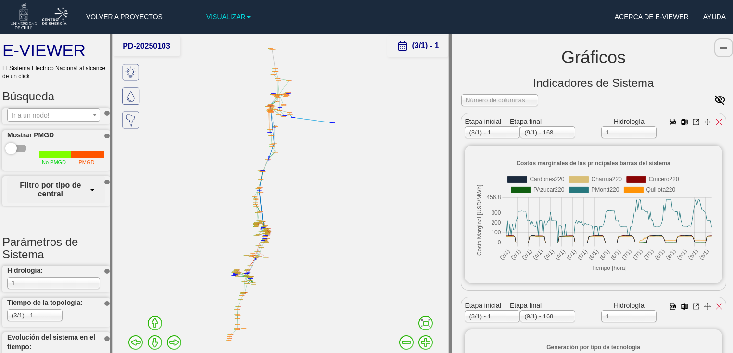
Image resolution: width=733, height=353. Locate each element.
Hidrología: (25, 270)
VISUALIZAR (228, 17)
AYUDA (714, 17)
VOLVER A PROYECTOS (124, 17)
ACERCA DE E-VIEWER (652, 17)
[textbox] (54, 115)
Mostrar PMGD (30, 135)
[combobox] (53, 115)
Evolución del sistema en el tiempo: (51, 342)
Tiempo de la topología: (45, 302)
